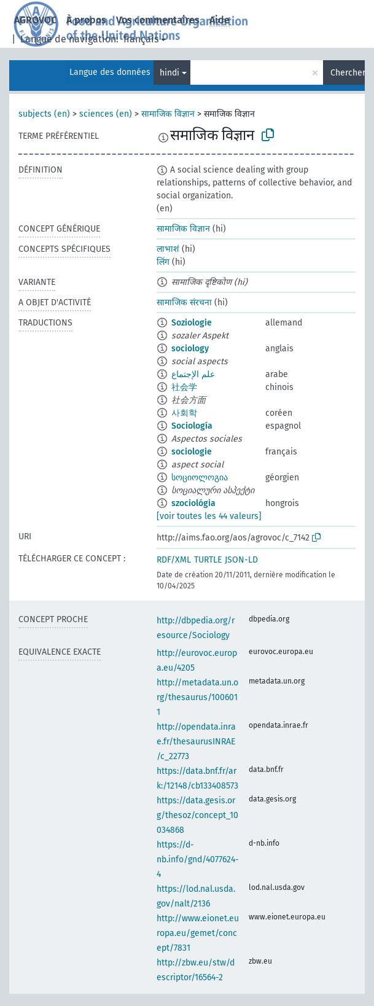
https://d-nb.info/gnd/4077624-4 (198, 859)
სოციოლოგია (199, 477)
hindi (169, 73)
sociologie (191, 451)
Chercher (347, 73)
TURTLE (208, 560)
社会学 (184, 387)
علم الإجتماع (193, 374)
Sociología (191, 426)
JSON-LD (241, 560)
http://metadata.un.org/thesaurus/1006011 (197, 697)
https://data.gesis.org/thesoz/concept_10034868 (197, 815)
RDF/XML (174, 560)
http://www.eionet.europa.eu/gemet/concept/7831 (198, 933)
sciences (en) (105, 114)
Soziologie (191, 323)
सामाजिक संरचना (184, 302)
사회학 (184, 413)
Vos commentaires (158, 20)
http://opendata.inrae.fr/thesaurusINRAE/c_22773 (196, 742)
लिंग (163, 262)
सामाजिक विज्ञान (168, 114)
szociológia (193, 503)
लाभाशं (168, 249)
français (140, 39)
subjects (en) (44, 114)
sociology (190, 348)
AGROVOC (35, 20)
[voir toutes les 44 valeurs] (209, 516)
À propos (86, 20)
